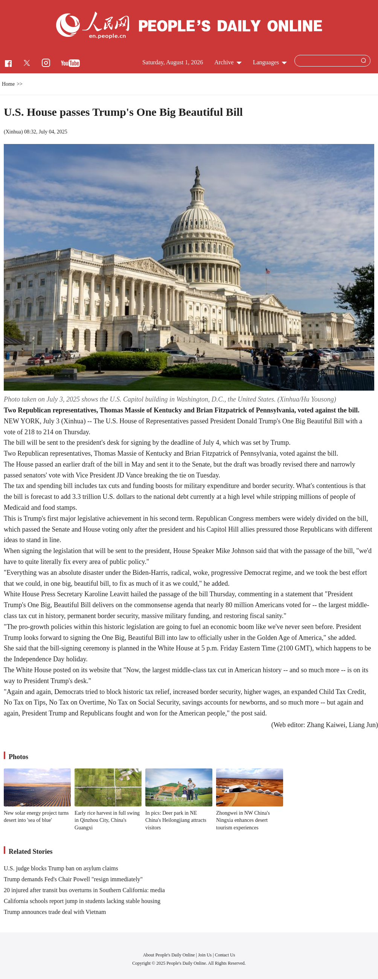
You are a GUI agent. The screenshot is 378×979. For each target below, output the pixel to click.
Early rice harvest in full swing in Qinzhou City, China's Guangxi (107, 820)
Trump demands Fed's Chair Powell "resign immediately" (73, 879)
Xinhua (13, 132)
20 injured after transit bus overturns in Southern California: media (84, 890)
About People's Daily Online (169, 955)
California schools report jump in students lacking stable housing (82, 901)
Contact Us (225, 955)
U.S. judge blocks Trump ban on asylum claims (61, 868)
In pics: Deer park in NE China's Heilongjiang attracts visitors (175, 820)
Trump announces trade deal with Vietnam (55, 912)
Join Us (205, 955)
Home (8, 84)
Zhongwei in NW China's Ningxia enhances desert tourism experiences (243, 820)
